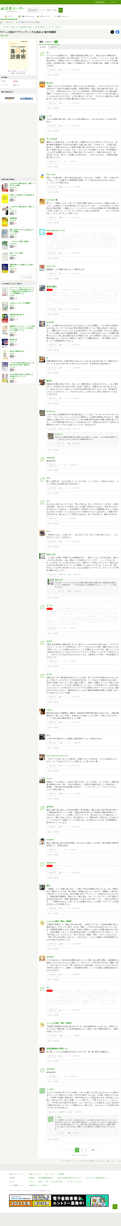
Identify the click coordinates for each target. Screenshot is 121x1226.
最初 (65, 1150)
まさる (49, 641)
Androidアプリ (33, 1185)
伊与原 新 (13, 342)
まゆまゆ (50, 957)
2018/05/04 (76, 872)
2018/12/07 (77, 574)
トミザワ (50, 1089)
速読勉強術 (13, 218)
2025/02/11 (76, 103)
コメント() (66, 70)
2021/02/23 (76, 273)
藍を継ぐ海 (13, 340)
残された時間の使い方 (17, 351)
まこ (48, 52)
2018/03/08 (77, 944)
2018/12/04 (73, 661)
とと (48, 501)
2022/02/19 (76, 217)
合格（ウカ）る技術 (16, 253)
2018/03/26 (76, 908)
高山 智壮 (12, 367)
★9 (60, 309)
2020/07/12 (76, 345)
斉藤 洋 (12, 305)
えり (48, 987)
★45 (60, 574)
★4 (60, 70)
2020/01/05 (76, 398)
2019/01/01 (73, 518)
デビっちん (50, 174)
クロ (48, 531)
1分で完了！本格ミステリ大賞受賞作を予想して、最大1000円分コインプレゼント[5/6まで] (32, 27)
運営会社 (32, 1178)
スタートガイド (50, 1174)
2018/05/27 (73, 849)
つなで (49, 710)
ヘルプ (31, 1181)
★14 (60, 187)
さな (48, 478)
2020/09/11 (76, 309)
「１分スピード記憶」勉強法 (19, 241)
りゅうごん (50, 266)
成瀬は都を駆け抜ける (17, 314)
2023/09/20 (76, 126)
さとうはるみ (51, 139)
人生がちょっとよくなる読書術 (20, 303)
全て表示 (43, 47)
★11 (60, 794)
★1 (60, 253)
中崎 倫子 (13, 332)
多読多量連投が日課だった (57, 1049)
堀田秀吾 (12, 295)
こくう (49, 116)
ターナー (50, 605)
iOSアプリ (45, 1185)
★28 (60, 944)
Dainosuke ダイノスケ (55, 230)
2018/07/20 (76, 765)
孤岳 (48, 886)
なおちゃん (50, 863)
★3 (60, 103)
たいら (49, 779)
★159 (61, 1112)
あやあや (50, 807)
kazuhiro (50, 840)
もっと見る (27, 277)
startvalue (50, 458)
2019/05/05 (73, 465)
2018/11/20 (76, 722)
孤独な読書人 (51, 286)
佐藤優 (12, 353)
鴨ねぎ (49, 381)
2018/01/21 (76, 1056)
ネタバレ (53, 47)
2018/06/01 (76, 826)
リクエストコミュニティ (75, 1181)
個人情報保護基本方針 (46, 1178)
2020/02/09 (76, 368)
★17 (69, 591)
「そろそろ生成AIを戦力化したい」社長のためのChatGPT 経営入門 (22, 364)
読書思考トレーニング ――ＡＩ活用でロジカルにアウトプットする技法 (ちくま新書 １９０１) (22, 328)
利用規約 (61, 1174)
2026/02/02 (76, 70)
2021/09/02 (76, 253)
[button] (61, 10)
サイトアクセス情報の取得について (97, 1178)
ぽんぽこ (50, 83)
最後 (93, 1150)
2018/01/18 (73, 1076)
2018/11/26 (76, 697)
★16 (60, 1036)
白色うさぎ (50, 554)
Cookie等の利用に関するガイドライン (69, 1178)
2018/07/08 (77, 793)
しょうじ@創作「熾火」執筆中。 (60, 921)
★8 (60, 217)
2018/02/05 (76, 974)
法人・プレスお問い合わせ (54, 1181)
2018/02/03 (76, 1010)
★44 (60, 743)
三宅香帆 (12, 378)
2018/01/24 (77, 1035)
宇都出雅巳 (13, 255)
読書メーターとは (35, 1174)
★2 (60, 368)
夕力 (48, 735)
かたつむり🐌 (52, 200)
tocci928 (50, 322)
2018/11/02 (77, 743)
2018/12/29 (76, 541)
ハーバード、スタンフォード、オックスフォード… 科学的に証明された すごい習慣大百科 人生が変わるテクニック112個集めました (22, 290)
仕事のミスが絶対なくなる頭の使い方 (22, 195)
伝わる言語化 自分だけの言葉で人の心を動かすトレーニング (21, 375)
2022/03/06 (77, 187)
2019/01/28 (76, 488)
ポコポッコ (50, 411)
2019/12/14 (76, 429)
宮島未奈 (12, 317)
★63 (69, 1133)
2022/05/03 (73, 161)
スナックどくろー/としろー (57, 756)
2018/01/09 (77, 1112)
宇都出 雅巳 (9, 22)
